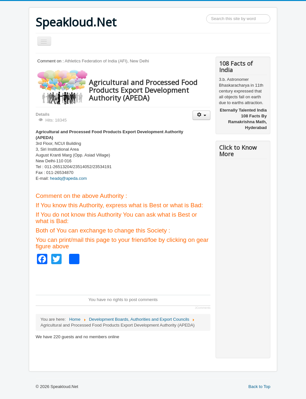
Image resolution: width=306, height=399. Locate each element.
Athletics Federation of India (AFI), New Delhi (107, 61)
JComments (202, 307)
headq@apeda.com (68, 178)
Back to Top (259, 386)
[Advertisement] (154, 278)
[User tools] (201, 115)
